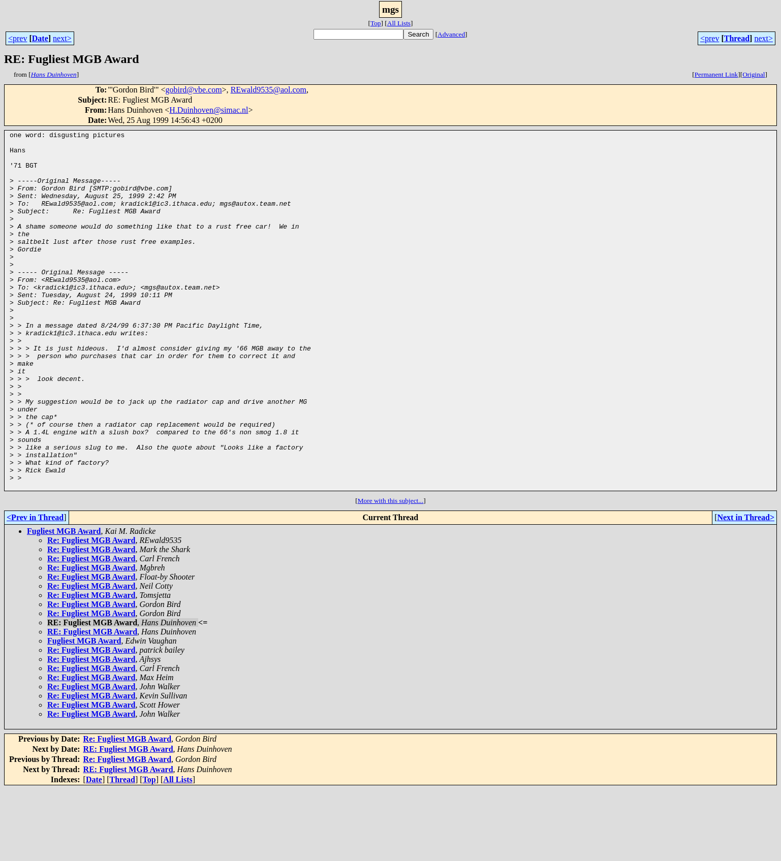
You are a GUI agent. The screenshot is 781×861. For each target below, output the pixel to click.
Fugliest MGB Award (64, 602)
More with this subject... (391, 572)
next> (62, 38)
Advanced (451, 34)
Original (753, 74)
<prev (17, 38)
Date (40, 38)
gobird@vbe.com (193, 89)
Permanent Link (716, 74)
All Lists (399, 23)
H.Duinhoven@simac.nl (208, 110)
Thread (736, 38)
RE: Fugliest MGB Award (92, 703)
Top (375, 23)
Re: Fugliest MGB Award (91, 612)
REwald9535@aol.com (268, 89)
